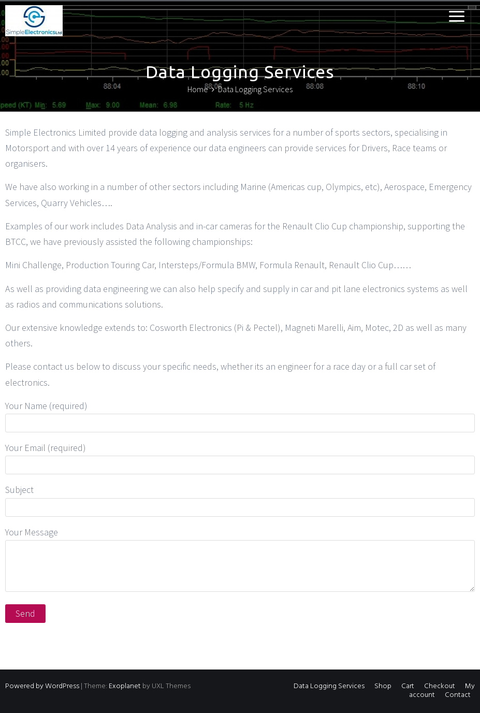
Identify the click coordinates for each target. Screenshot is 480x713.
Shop (382, 686)
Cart (407, 686)
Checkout (439, 686)
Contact (458, 695)
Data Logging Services (329, 686)
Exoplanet (125, 686)
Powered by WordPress (42, 686)
